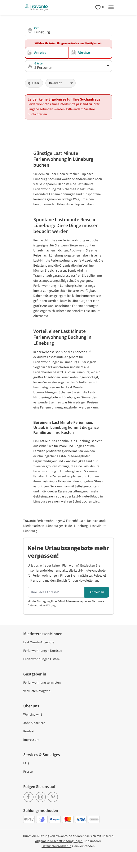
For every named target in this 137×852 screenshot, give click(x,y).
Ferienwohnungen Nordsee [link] (42, 650)
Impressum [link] (31, 739)
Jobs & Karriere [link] (34, 723)
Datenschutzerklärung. (42, 605)
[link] (29, 795)
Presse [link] (28, 771)
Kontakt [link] (28, 731)
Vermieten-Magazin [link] (36, 691)
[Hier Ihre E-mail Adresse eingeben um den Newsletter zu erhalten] (56, 592)
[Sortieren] (60, 83)
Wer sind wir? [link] (32, 714)
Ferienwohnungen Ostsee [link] (41, 659)
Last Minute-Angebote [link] (38, 642)
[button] (68, 30)
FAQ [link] (26, 763)
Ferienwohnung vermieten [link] (42, 682)
